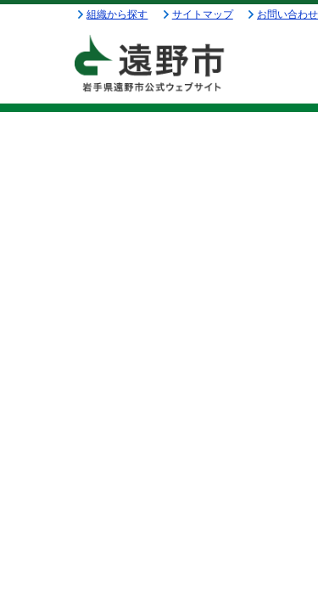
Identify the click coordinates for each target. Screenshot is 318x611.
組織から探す (117, 14)
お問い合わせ (287, 14)
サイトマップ (202, 14)
